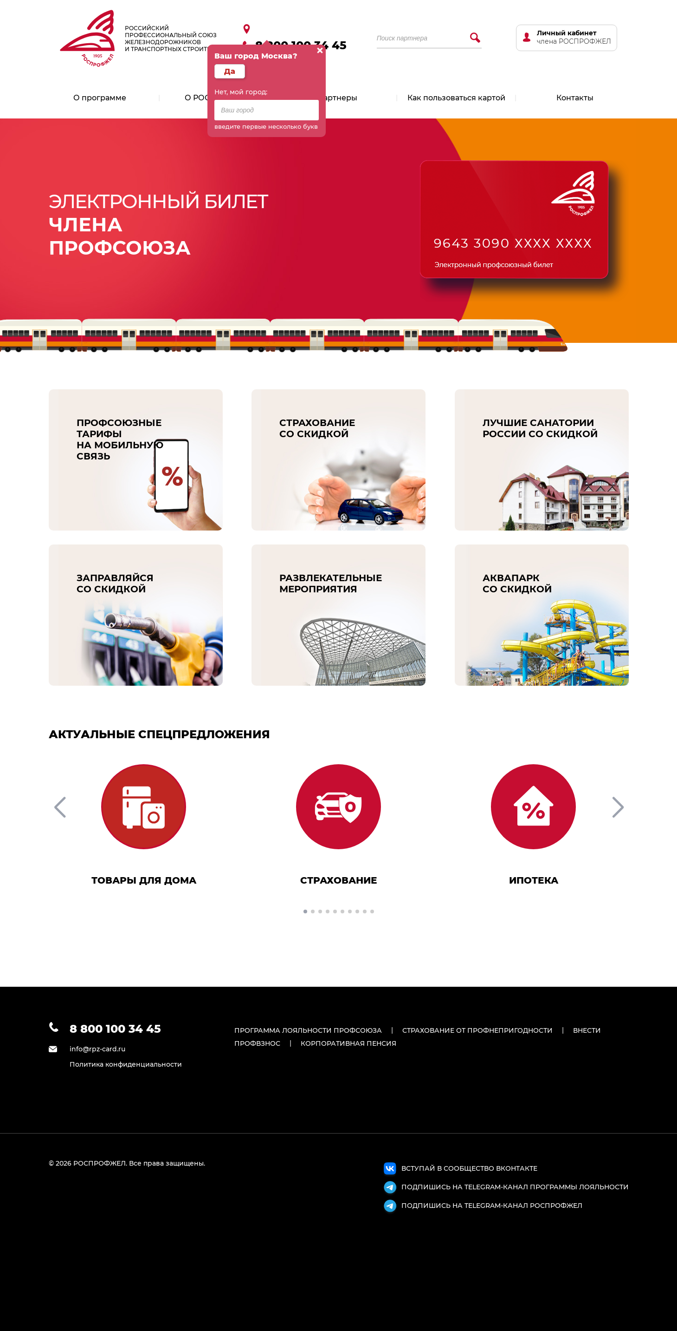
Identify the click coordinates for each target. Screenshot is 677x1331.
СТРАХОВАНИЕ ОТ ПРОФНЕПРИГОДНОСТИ (477, 1030)
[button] (305, 911)
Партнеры (337, 97)
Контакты (574, 97)
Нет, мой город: (240, 92)
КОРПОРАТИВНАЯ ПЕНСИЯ (348, 1043)
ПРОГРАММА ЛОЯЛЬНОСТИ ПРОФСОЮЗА (308, 1030)
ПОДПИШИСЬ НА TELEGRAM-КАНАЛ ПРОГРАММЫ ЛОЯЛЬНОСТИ (505, 1188)
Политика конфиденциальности (126, 1064)
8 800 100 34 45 (115, 1029)
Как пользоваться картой (456, 97)
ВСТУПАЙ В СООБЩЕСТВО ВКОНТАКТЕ (459, 1170)
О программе (99, 97)
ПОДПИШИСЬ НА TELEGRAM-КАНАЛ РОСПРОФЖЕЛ (482, 1207)
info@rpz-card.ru (97, 1049)
